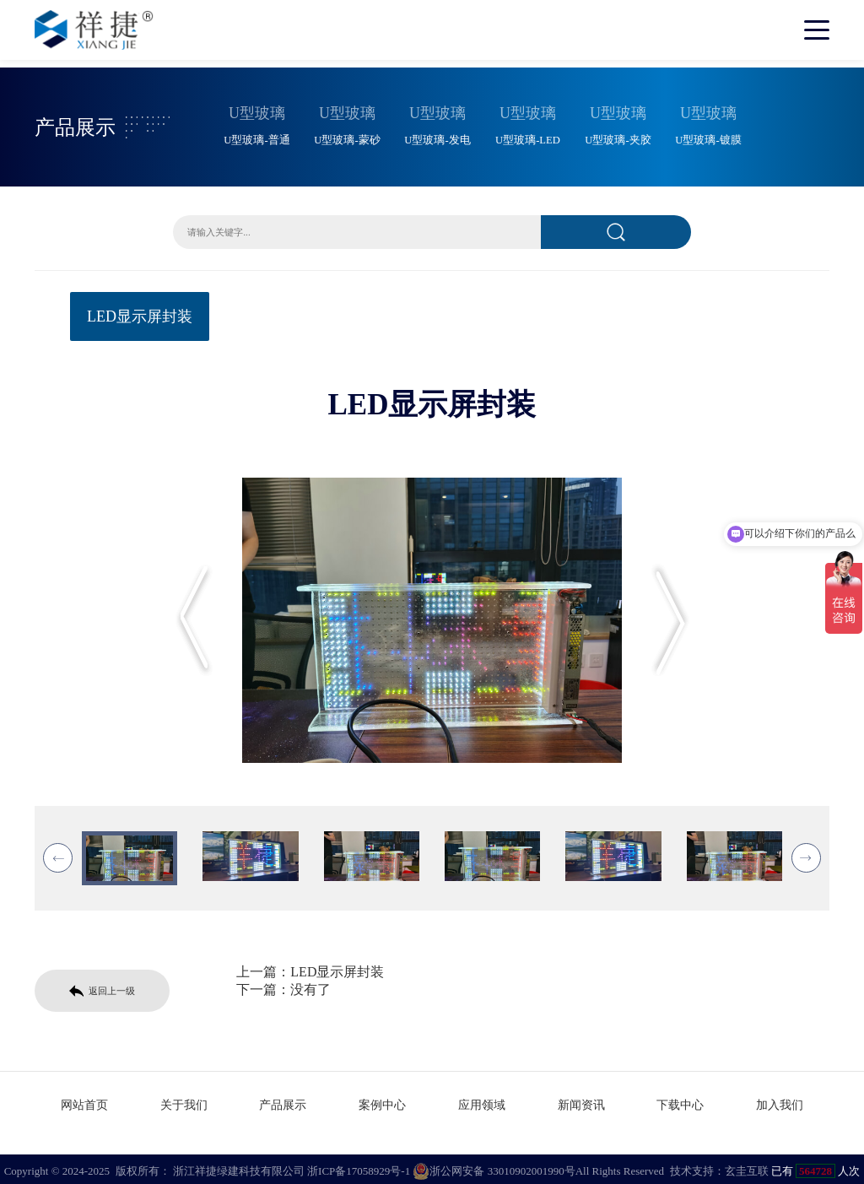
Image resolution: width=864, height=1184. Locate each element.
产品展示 (282, 1101)
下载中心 (680, 1101)
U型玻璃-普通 (256, 137)
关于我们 (184, 1101)
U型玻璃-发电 (437, 137)
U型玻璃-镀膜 (708, 137)
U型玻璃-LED (527, 137)
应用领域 (481, 1101)
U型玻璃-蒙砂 (347, 137)
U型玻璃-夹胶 (618, 137)
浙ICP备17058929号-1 (358, 1166)
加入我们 (779, 1101)
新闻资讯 (581, 1101)
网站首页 (84, 1101)
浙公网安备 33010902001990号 (494, 1167)
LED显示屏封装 (139, 313)
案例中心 (382, 1101)
